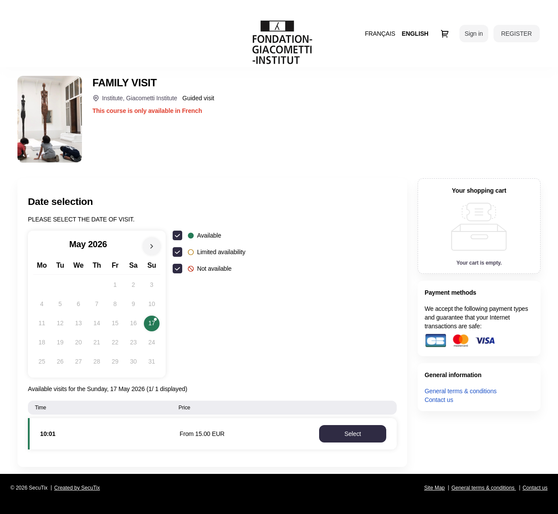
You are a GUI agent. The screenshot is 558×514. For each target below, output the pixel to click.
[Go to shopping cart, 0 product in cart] (444, 33)
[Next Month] (151, 246)
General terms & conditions (461, 391)
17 (154, 325)
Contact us (439, 399)
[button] (352, 434)
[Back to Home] (282, 42)
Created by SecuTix (77, 488)
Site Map (434, 488)
